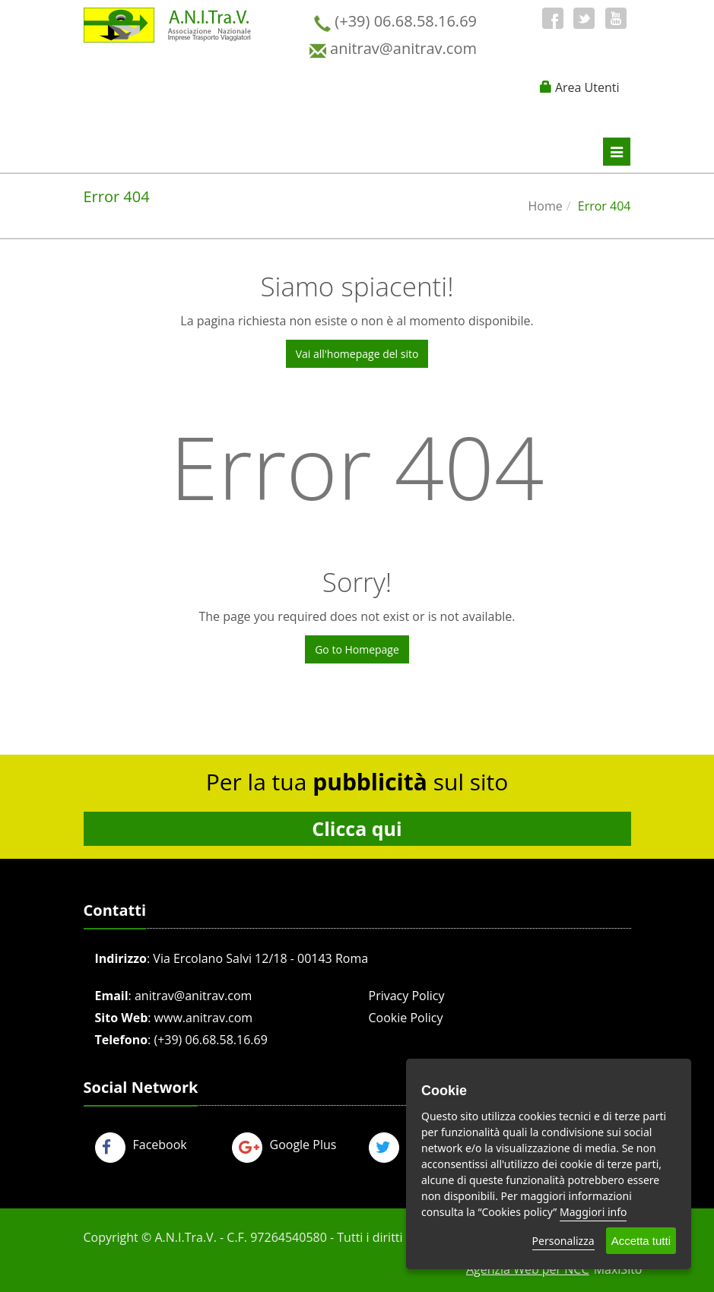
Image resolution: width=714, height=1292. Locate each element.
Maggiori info (593, 1212)
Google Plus (284, 1144)
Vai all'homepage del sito (357, 354)
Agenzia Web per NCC (527, 1269)
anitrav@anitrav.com (193, 995)
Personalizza (563, 1240)
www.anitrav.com (203, 1017)
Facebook (141, 1144)
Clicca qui (356, 828)
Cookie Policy (406, 1017)
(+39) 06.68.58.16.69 (210, 1039)
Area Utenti (587, 87)
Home (545, 206)
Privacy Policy (407, 995)
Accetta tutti (641, 1240)
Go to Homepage (357, 649)
